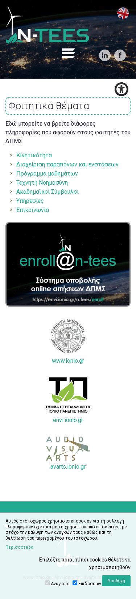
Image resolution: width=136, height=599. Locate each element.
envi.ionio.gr (68, 400)
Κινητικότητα (34, 155)
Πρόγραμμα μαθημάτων (47, 173)
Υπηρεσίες (30, 200)
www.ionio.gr (68, 341)
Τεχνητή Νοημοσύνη (42, 182)
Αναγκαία (60, 583)
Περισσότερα (19, 547)
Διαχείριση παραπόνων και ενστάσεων (67, 164)
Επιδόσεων (89, 583)
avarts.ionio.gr (68, 453)
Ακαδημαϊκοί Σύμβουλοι (47, 191)
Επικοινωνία (32, 209)
